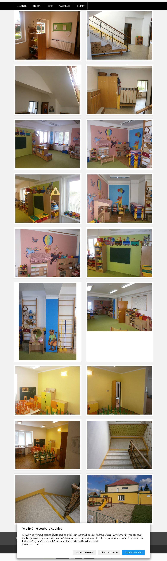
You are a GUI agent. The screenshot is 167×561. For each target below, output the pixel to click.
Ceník (50, 6)
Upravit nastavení (84, 552)
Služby (37, 6)
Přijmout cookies (133, 552)
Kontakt (80, 6)
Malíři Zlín (22, 6)
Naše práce (64, 6)
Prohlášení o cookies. (32, 544)
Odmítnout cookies (109, 552)
